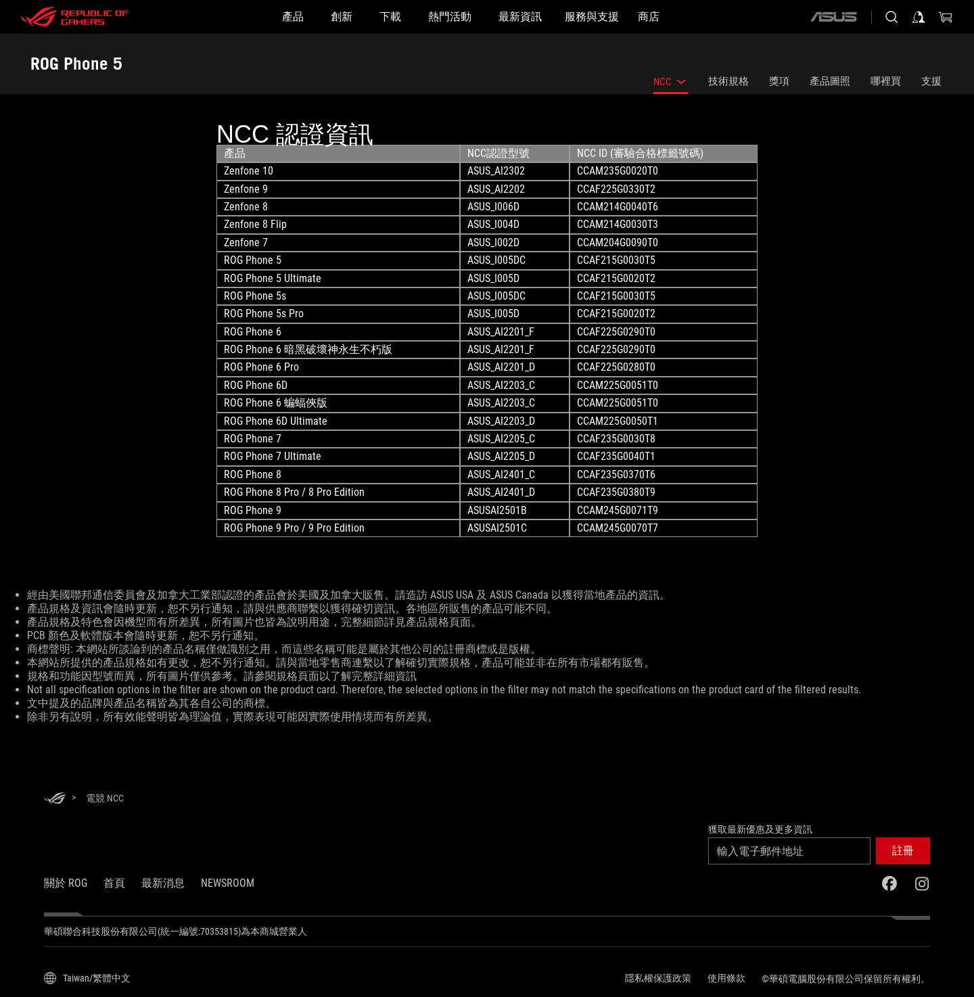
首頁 (114, 883)
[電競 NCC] (105, 798)
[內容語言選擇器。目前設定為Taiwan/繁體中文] (87, 978)
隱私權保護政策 (658, 978)
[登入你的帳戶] (918, 17)
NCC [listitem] (670, 85)
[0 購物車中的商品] (945, 17)
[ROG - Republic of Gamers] (74, 17)
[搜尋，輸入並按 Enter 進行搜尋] (891, 17)
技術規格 (728, 81)
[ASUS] (833, 17)
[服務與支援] (592, 17)
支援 (931, 81)
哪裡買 (886, 81)
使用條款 (726, 978)
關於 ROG (65, 883)
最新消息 (163, 883)
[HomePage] (55, 799)
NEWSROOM (227, 883)
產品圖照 (830, 81)
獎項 (779, 81)
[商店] (648, 17)
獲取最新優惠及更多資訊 (760, 829)
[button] (903, 850)
